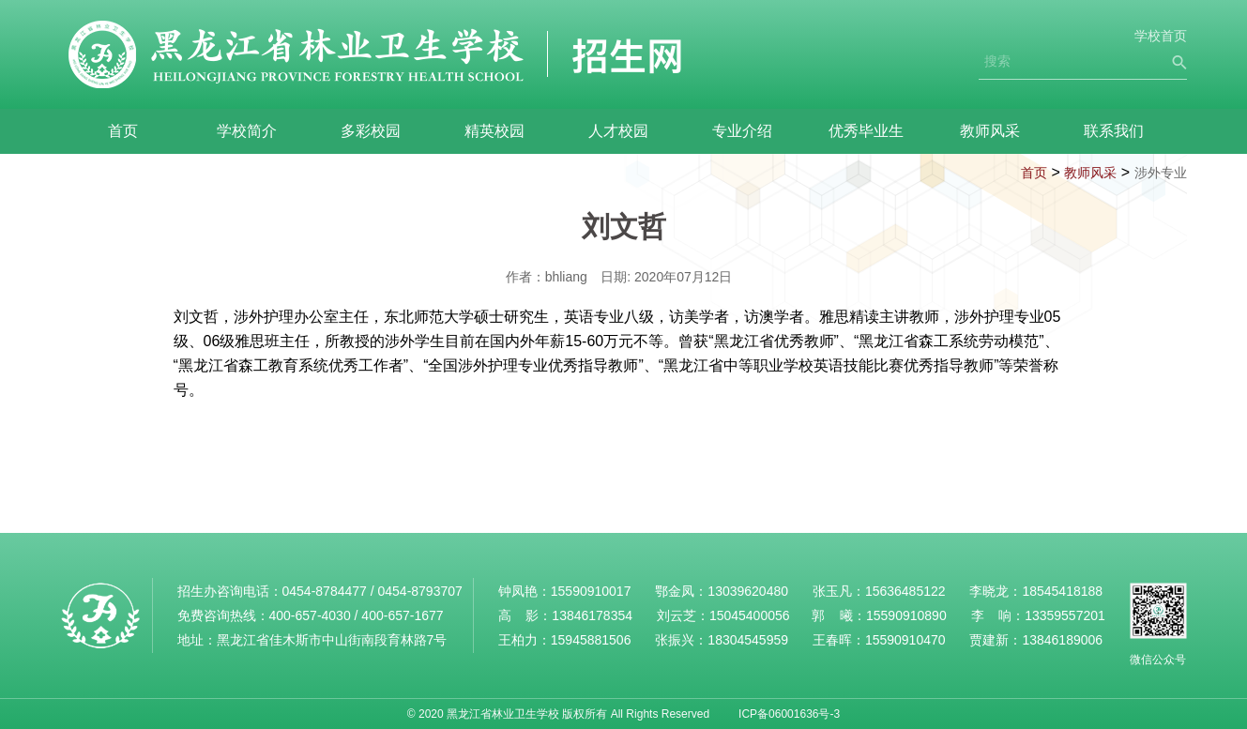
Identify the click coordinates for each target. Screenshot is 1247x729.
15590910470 (905, 639)
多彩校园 (371, 131)
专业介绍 (742, 131)
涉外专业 (1160, 172)
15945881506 (591, 639)
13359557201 (1065, 615)
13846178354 (592, 615)
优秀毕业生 (866, 131)
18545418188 (1062, 591)
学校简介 (247, 131)
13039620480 (747, 591)
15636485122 (905, 591)
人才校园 (618, 131)
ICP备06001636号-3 (789, 714)
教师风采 (990, 131)
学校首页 (1160, 35)
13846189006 (1062, 639)
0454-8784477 (324, 591)
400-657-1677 (402, 615)
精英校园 (494, 131)
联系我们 (1114, 131)
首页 (123, 131)
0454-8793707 (419, 591)
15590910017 (591, 591)
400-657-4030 (310, 615)
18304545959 (747, 639)
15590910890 (906, 615)
